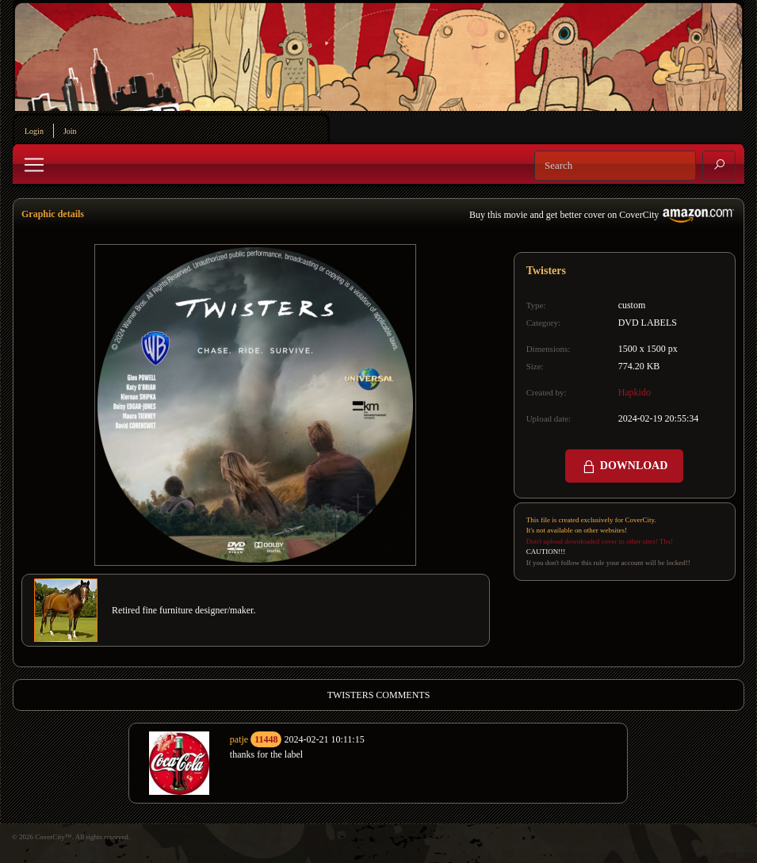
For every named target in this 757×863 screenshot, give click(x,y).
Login (34, 131)
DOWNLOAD (624, 467)
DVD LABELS (647, 322)
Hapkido (634, 392)
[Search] (615, 166)
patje (239, 739)
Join (70, 131)
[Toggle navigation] (34, 165)
